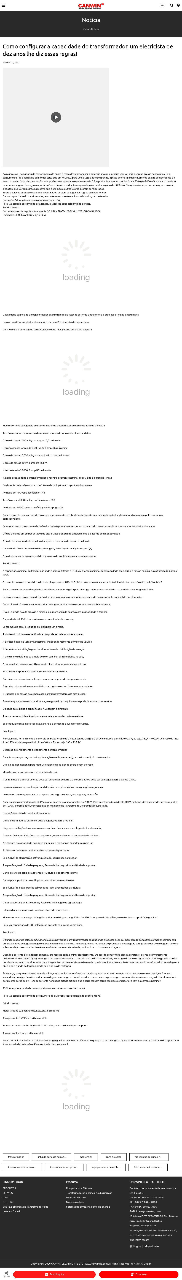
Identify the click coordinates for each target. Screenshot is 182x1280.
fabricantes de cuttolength (149, 1157)
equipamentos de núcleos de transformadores (109, 1167)
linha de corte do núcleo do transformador (54, 1157)
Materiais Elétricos (76, 1197)
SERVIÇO (8, 1193)
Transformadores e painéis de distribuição (89, 1193)
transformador (16, 1157)
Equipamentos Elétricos (79, 1188)
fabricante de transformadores (150, 1167)
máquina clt (86, 1157)
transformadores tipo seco (64, 1167)
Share (7, 1274)
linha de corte (113, 1157)
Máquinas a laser (75, 1202)
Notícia (95, 29)
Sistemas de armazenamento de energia (88, 1207)
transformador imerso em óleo (24, 1167)
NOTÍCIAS (8, 1202)
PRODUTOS (9, 1188)
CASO (6, 1197)
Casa (86, 29)
